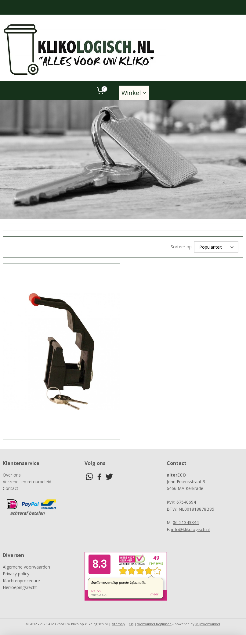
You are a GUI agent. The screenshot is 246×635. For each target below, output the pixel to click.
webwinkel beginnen (154, 624)
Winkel (134, 93)
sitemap (118, 624)
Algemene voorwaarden (26, 567)
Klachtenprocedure (21, 581)
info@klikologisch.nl (190, 529)
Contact (10, 488)
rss (131, 624)
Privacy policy (16, 573)
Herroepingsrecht (20, 587)
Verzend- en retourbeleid (27, 481)
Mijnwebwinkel (207, 624)
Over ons (12, 475)
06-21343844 (186, 522)
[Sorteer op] (216, 247)
